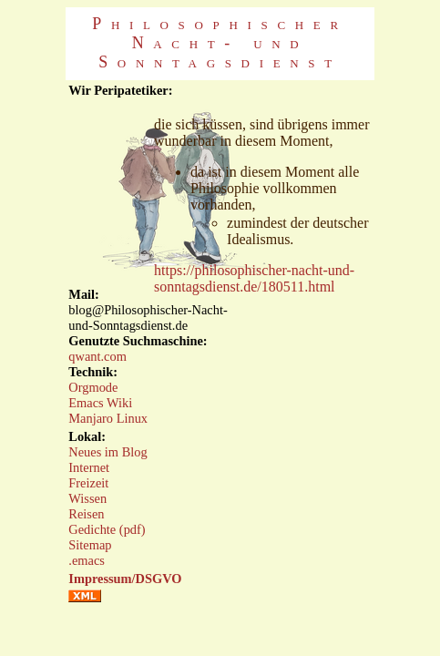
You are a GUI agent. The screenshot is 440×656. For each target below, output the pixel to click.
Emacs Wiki (100, 402)
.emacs (86, 560)
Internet (88, 467)
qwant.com (97, 356)
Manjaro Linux (108, 418)
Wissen (87, 498)
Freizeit (88, 483)
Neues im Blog (107, 452)
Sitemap (89, 545)
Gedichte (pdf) (106, 529)
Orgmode (93, 387)
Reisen (86, 514)
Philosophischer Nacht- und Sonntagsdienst (220, 43)
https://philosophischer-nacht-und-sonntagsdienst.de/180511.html (254, 278)
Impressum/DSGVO (124, 578)
